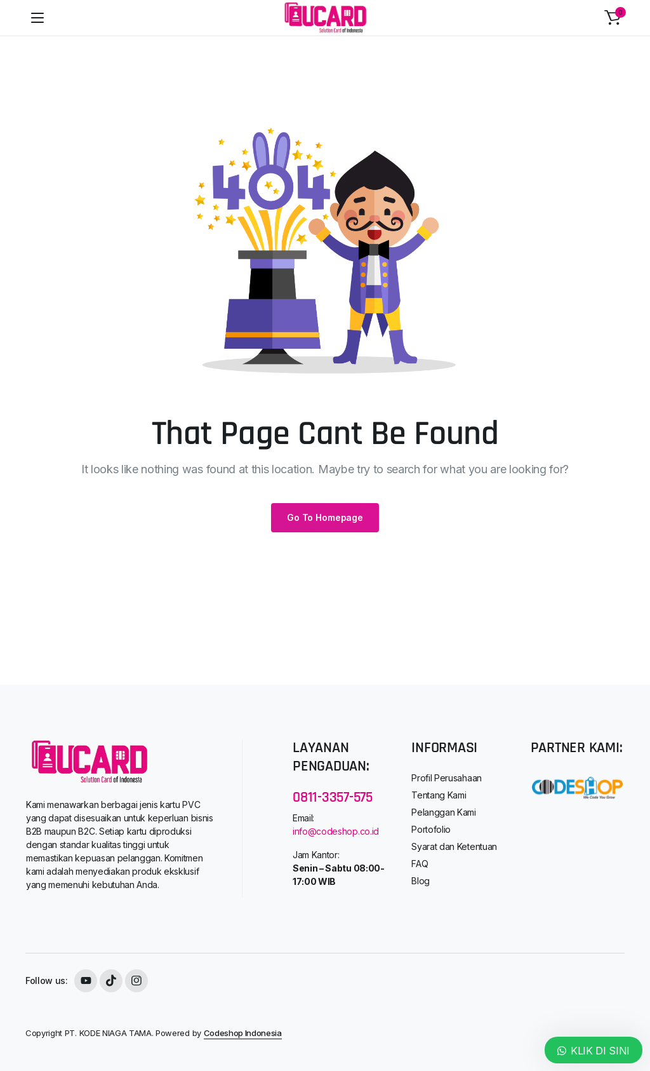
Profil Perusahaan (446, 777)
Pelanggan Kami (443, 812)
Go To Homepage (325, 517)
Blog (420, 880)
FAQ (419, 863)
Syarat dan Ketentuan (454, 846)
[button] (612, 18)
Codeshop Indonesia (243, 1033)
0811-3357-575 (333, 797)
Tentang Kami (438, 795)
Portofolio (431, 829)
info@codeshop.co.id (336, 831)
